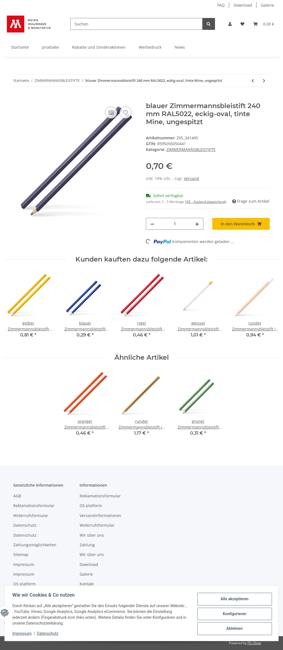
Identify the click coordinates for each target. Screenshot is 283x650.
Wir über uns (92, 535)
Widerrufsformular (30, 515)
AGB (17, 495)
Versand (191, 178)
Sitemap (20, 554)
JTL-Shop (254, 643)
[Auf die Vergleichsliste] (111, 112)
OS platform (24, 583)
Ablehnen (233, 628)
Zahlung (87, 544)
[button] (230, 23)
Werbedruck (150, 47)
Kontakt (87, 583)
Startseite (20, 47)
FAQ (221, 5)
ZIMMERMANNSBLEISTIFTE (191, 149)
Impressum (23, 564)
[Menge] (174, 223)
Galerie (267, 5)
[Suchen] (136, 24)
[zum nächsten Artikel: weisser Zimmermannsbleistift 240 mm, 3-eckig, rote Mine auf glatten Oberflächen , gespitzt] (264, 81)
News (180, 47)
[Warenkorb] (264, 23)
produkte (50, 47)
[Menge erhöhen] (197, 223)
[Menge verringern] (152, 223)
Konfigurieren (233, 614)
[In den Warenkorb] (17, 99)
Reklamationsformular (33, 505)
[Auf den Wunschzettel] (125, 112)
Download (243, 5)
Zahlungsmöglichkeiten (34, 544)
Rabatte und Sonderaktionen (98, 47)
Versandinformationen (100, 515)
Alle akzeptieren (233, 599)
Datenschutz (24, 525)
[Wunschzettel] (242, 23)
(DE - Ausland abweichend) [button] (205, 201)
